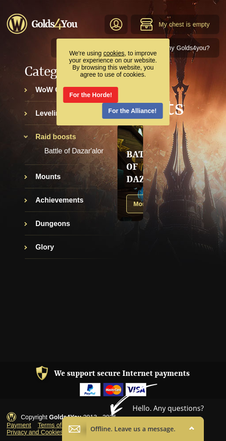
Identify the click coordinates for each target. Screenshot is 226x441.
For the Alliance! (132, 110)
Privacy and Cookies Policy (44, 432)
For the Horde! (91, 94)
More (140, 203)
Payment (19, 425)
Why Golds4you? (186, 47)
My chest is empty (175, 24)
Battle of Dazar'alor (74, 151)
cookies (113, 53)
